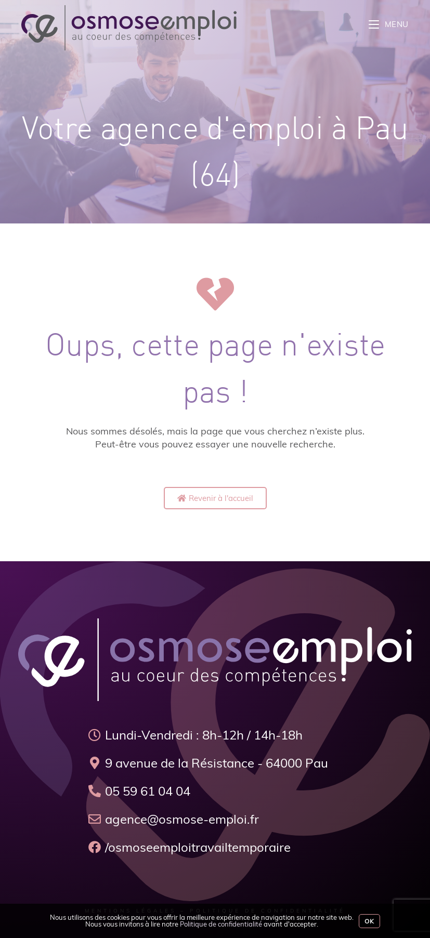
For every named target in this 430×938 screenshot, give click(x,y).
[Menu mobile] (389, 24)
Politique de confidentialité (221, 924)
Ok (369, 921)
